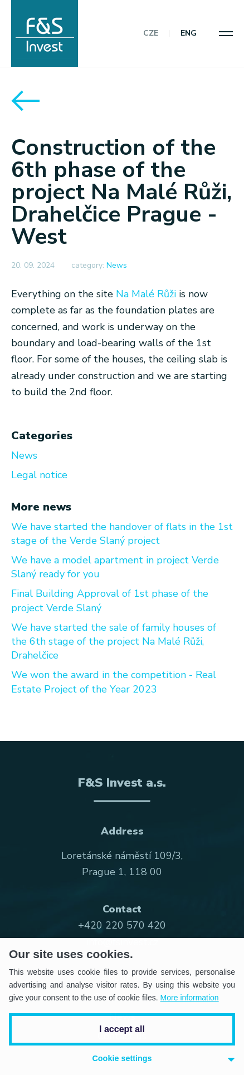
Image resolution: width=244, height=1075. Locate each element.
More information (189, 997)
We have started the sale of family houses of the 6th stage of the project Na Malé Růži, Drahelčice (113, 641)
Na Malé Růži (146, 294)
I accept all (122, 1029)
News (116, 265)
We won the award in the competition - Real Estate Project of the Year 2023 (113, 681)
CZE (150, 33)
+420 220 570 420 (122, 925)
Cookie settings (122, 1058)
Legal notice (39, 475)
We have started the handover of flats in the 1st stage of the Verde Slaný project (122, 533)
